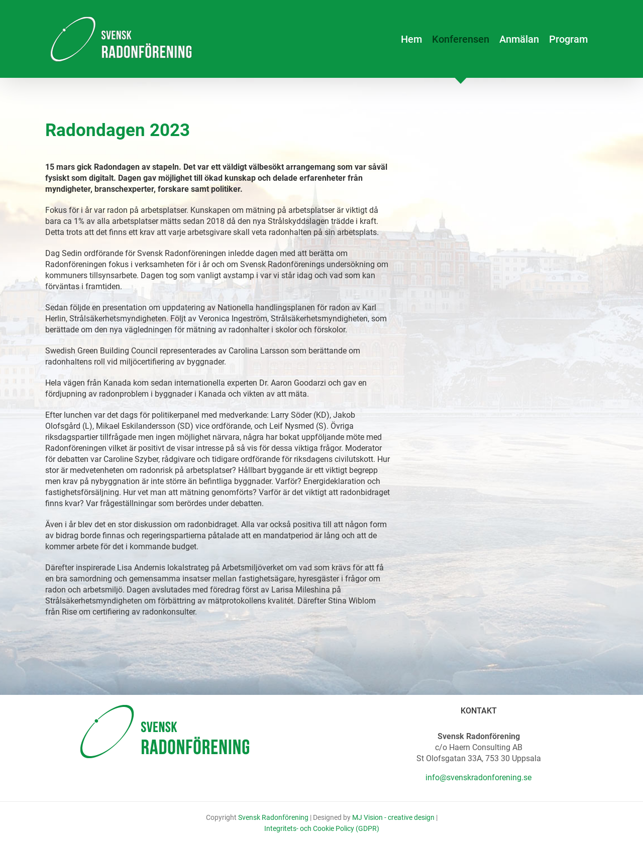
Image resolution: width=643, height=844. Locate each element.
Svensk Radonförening (273, 817)
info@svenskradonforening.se (478, 777)
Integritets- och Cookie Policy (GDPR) (321, 828)
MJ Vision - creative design (393, 817)
